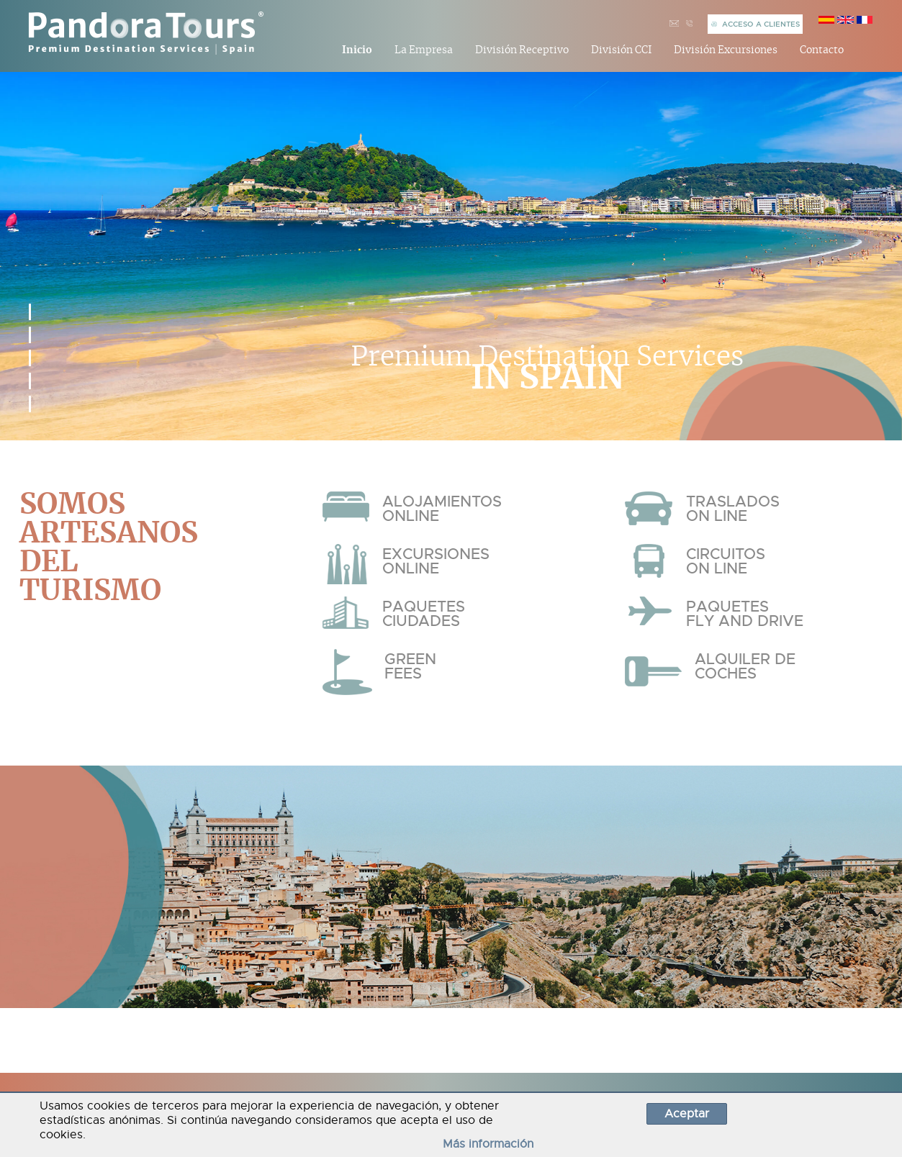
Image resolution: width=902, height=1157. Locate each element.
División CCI (621, 50)
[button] (30, 312)
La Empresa (423, 50)
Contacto (822, 50)
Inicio (357, 50)
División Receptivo (522, 50)
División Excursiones (725, 50)
